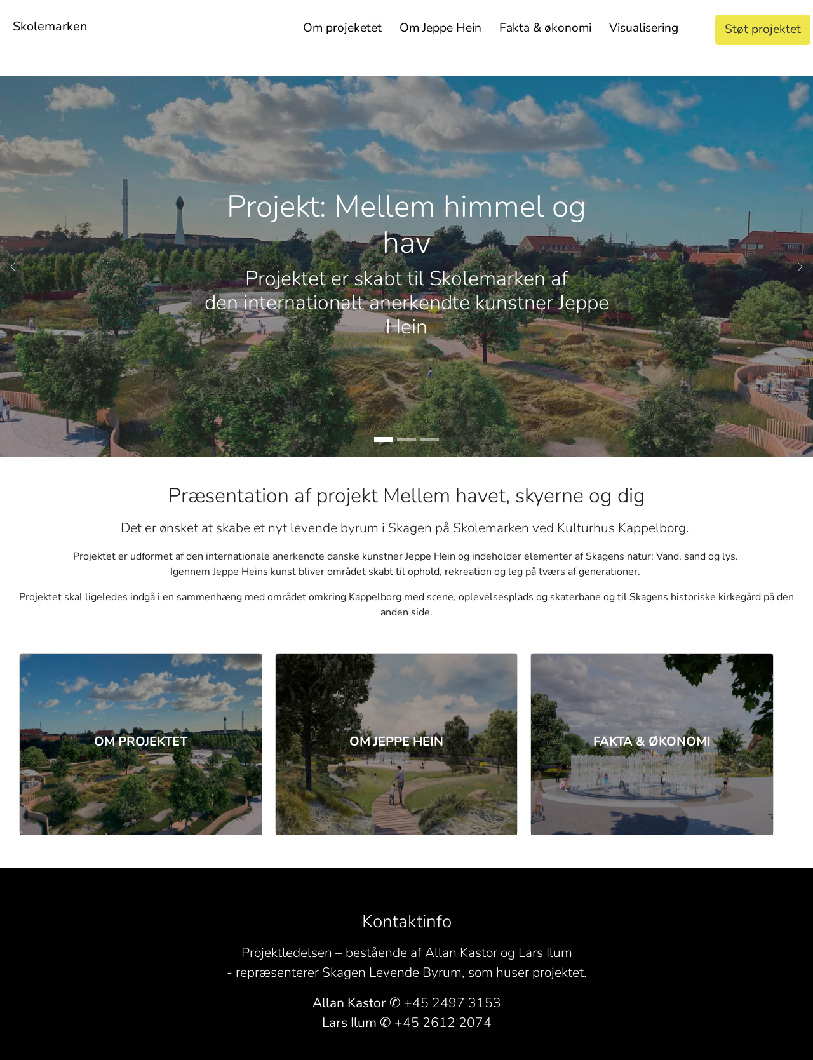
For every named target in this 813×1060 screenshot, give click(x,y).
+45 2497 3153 (452, 1003)
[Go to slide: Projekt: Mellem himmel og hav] (383, 439)
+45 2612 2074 (443, 1022)
